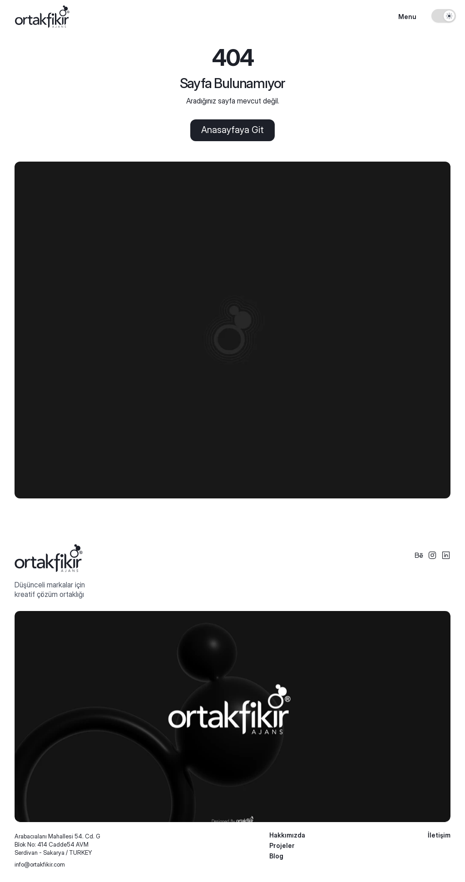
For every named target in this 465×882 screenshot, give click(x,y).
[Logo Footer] (49, 558)
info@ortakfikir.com (40, 864)
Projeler (282, 845)
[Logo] (42, 16)
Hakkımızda (287, 835)
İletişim (439, 835)
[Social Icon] (418, 555)
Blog (276, 856)
